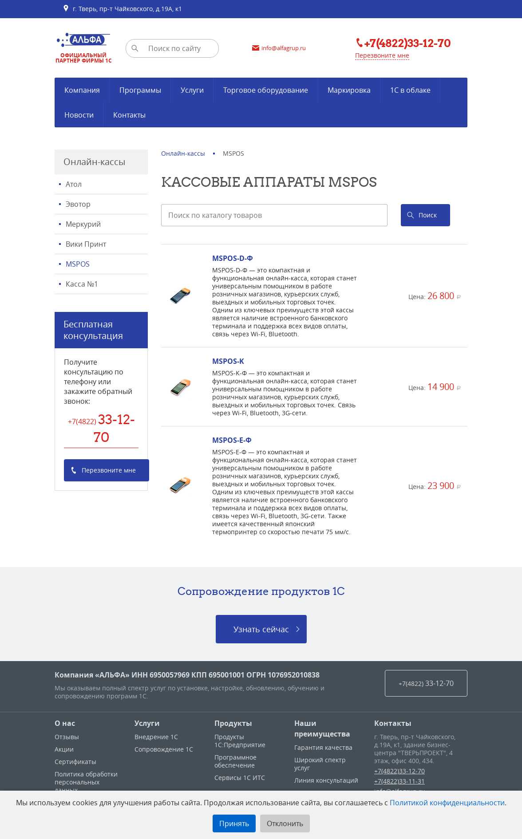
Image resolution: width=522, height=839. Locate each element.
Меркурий (83, 224)
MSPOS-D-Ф (232, 258)
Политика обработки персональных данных (86, 782)
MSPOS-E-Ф (232, 440)
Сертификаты (75, 761)
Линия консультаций (326, 780)
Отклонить (285, 823)
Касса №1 (82, 284)
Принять (234, 823)
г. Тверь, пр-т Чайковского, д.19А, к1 (122, 8)
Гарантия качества (323, 747)
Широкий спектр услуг (320, 764)
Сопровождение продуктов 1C (261, 591)
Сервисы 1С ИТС (239, 777)
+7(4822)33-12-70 (399, 771)
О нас (65, 723)
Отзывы (67, 737)
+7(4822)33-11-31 (399, 781)
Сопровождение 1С (163, 749)
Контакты (392, 723)
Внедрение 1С (156, 737)
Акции (64, 749)
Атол (74, 184)
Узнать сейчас (261, 629)
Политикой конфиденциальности (447, 802)
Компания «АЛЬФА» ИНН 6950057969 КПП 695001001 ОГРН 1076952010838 (187, 675)
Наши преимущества (322, 728)
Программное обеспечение (235, 761)
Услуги (147, 723)
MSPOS (78, 264)
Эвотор (78, 204)
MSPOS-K (228, 361)
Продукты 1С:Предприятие (239, 741)
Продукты (233, 723)
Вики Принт (86, 244)
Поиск (428, 215)
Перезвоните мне (382, 55)
